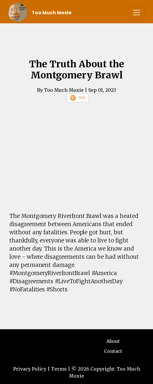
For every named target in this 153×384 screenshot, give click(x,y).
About (113, 341)
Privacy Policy (29, 369)
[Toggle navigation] (137, 12)
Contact (113, 351)
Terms (59, 369)
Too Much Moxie (51, 12)
